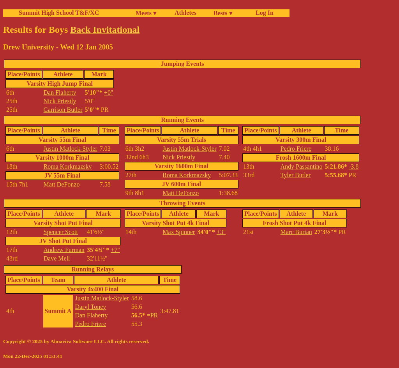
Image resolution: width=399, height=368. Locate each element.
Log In (263, 12)
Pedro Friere (296, 148)
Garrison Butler (63, 109)
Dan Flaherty (60, 92)
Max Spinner (178, 232)
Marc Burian (296, 232)
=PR (152, 315)
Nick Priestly (60, 101)
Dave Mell (57, 258)
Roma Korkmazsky (68, 166)
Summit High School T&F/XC (59, 12)
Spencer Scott (61, 232)
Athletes (185, 12)
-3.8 (353, 166)
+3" (221, 232)
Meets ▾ (146, 13)
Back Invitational (104, 30)
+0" (108, 92)
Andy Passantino (302, 166)
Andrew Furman (64, 250)
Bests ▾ (223, 13)
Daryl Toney (90, 306)
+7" (115, 250)
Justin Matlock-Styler (70, 148)
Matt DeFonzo (62, 184)
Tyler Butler (296, 175)
